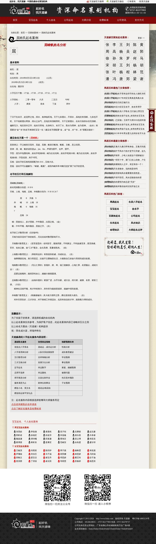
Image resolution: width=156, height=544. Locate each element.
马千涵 (48, 454)
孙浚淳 (48, 435)
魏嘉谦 (19, 439)
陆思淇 (93, 461)
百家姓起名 (110, 116)
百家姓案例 (33, 33)
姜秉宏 (48, 442)
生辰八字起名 (111, 94)
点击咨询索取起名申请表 (24, 404)
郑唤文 (19, 458)
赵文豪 (93, 432)
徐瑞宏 (34, 435)
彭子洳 (93, 458)
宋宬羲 (63, 435)
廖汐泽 (93, 442)
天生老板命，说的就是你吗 (126, 169)
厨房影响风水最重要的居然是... (127, 173)
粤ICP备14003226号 (140, 519)
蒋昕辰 (34, 442)
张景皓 (19, 432)
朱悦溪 (93, 450)
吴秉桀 (78, 432)
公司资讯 (121, 20)
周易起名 (114, 202)
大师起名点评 (135, 230)
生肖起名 (114, 223)
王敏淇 (19, 450)
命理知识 (109, 155)
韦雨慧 (63, 461)
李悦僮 (34, 432)
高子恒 (63, 432)
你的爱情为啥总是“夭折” (124, 182)
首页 (15, 20)
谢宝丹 (48, 458)
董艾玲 (78, 458)
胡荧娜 (63, 454)
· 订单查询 (130, 1)
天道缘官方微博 (97, 1)
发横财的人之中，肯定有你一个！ (129, 164)
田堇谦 (48, 439)
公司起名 (68, 20)
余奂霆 (78, 442)
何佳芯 (34, 454)
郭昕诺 (19, 435)
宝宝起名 (33, 20)
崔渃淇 (48, 461)
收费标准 (104, 20)
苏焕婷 (78, 461)
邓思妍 (63, 458)
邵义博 (78, 439)
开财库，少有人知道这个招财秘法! (129, 155)
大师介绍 (86, 20)
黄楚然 (48, 432)
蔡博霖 (19, 442)
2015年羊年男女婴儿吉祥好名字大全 (130, 133)
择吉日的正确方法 (122, 102)
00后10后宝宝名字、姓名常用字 (128, 107)
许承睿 (93, 435)
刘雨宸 (34, 450)
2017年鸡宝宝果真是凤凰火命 (131, 98)
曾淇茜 (19, 461)
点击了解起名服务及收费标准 (26, 408)
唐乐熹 (78, 435)
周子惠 (63, 450)
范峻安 (63, 442)
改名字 (135, 209)
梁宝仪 (34, 458)
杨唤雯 (78, 450)
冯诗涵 (93, 454)
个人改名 (50, 20)
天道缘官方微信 (117, 1)
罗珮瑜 (19, 454)
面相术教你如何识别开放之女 (127, 186)
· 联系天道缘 (143, 1)
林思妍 (78, 454)
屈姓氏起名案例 (48, 33)
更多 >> (141, 38)
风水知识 (109, 102)
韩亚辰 (93, 439)
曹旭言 (63, 439)
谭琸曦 (34, 439)
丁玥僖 (34, 461)
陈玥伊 (48, 450)
